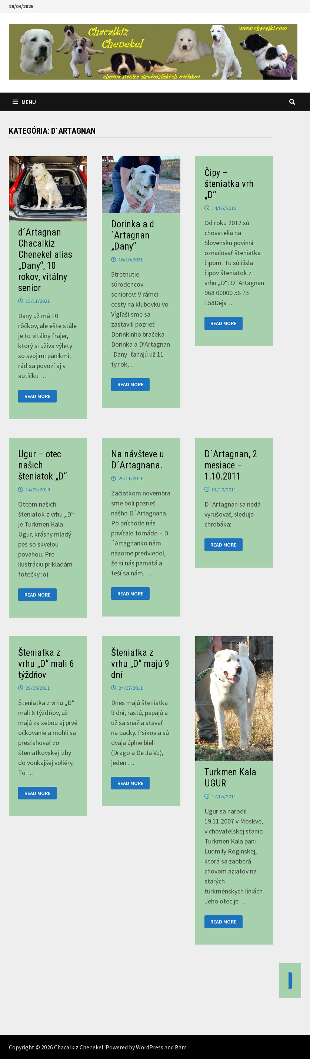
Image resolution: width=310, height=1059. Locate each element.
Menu (24, 102)
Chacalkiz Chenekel (78, 1047)
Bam (181, 1047)
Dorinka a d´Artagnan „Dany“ (132, 235)
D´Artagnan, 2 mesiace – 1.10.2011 (230, 465)
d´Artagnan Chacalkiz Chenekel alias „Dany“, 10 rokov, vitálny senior (45, 260)
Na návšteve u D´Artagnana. (137, 460)
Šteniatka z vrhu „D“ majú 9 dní (140, 663)
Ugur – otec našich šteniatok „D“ (42, 465)
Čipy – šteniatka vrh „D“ (229, 183)
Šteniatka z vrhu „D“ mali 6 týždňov (46, 663)
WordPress (149, 1047)
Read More (38, 396)
